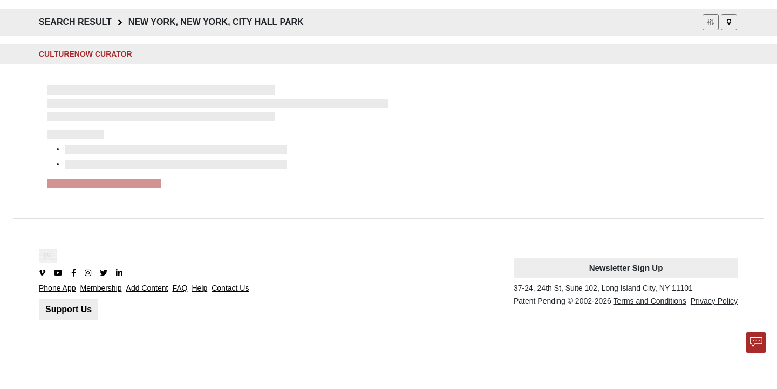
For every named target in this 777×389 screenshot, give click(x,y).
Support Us (68, 309)
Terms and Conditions (649, 301)
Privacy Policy (714, 301)
